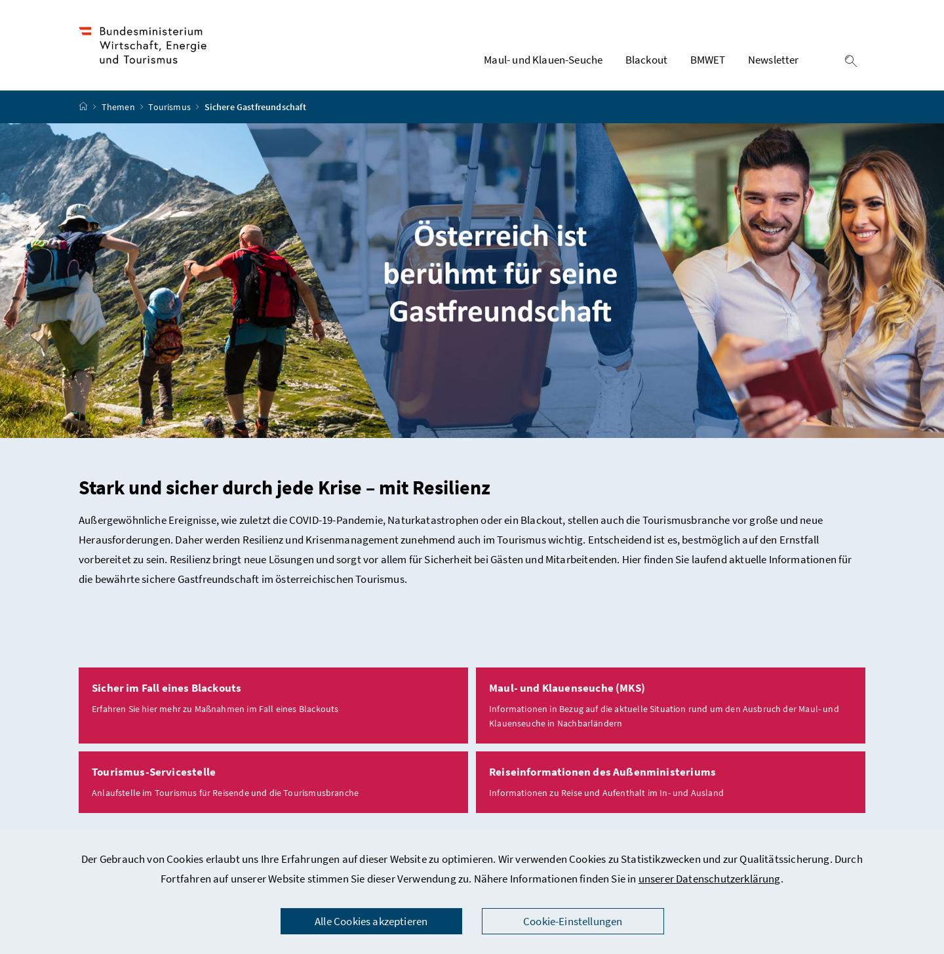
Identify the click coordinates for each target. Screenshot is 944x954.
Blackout (646, 59)
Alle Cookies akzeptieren (371, 921)
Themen (119, 107)
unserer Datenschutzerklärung (710, 878)
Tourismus (170, 107)
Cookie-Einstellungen (573, 921)
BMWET (708, 59)
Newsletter (773, 59)
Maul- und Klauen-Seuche (543, 59)
